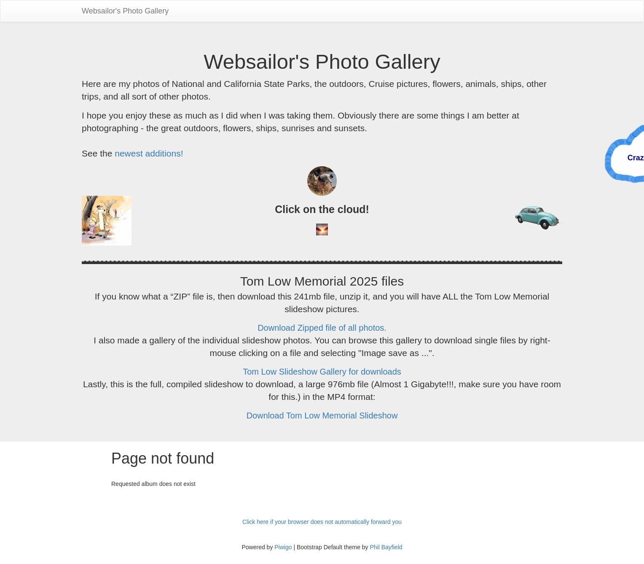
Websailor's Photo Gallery (125, 11)
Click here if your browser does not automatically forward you (322, 521)
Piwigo (283, 547)
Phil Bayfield (386, 547)
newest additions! (149, 153)
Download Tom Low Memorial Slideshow (322, 415)
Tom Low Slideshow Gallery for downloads (322, 371)
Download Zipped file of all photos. (322, 327)
